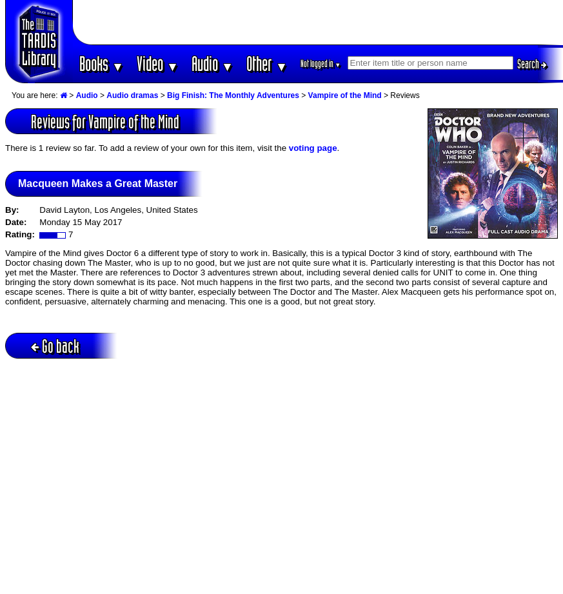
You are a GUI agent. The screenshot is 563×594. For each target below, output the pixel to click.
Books (101, 63)
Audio (212, 63)
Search (532, 64)
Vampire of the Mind (345, 95)
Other (267, 63)
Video (158, 63)
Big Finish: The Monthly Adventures (233, 95)
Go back (55, 346)
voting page (313, 148)
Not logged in (321, 63)
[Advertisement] (318, 22)
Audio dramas (132, 95)
